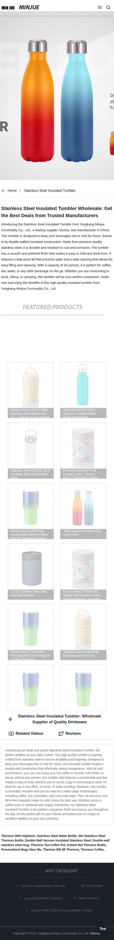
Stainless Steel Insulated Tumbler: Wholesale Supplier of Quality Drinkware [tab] (55, 719)
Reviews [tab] (70, 733)
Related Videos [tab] (26, 733)
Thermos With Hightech (18, 836)
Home (12, 190)
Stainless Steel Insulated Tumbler (49, 190)
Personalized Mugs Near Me (21, 849)
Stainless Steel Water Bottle (57, 836)
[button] (100, 7)
